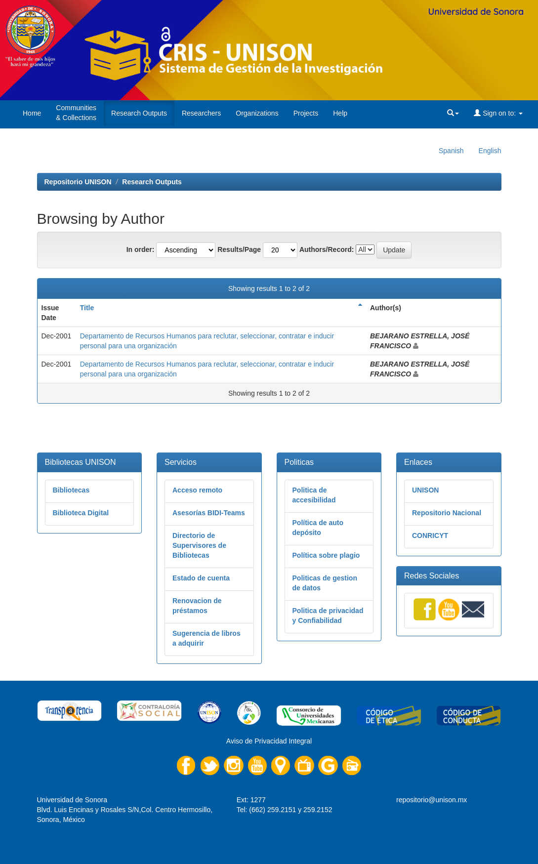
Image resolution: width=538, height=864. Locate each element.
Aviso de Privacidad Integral (269, 741)
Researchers (201, 113)
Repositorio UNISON (78, 182)
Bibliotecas (71, 490)
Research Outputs (139, 113)
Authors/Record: (326, 249)
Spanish (451, 151)
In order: (140, 249)
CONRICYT (430, 535)
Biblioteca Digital (81, 513)
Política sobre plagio (326, 555)
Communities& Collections (76, 113)
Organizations (257, 113)
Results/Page (239, 249)
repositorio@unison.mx (431, 800)
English (490, 151)
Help (340, 113)
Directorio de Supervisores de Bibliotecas (199, 545)
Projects (306, 113)
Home (32, 113)
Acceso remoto (197, 490)
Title (87, 308)
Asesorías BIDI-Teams (208, 513)
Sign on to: (498, 113)
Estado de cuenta (201, 578)
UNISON (425, 490)
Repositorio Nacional (446, 513)
